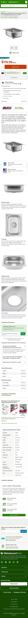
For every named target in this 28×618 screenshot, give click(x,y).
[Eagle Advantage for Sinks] (23, 410)
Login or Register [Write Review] (14, 515)
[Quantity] (3, 67)
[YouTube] (6, 562)
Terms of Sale (14, 599)
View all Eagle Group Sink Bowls (19, 108)
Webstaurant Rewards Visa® (12, 73)
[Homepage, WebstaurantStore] (14, 2)
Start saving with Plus (11, 540)
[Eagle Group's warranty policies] (14, 410)
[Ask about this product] (14, 334)
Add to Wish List (14, 77)
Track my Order (14, 588)
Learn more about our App (12, 547)
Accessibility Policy (14, 606)
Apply (25, 73)
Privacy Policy (17, 339)
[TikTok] (13, 562)
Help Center (14, 584)
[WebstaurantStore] (14, 553)
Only (2, 60)
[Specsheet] (5, 410)
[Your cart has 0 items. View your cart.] (25, 2)
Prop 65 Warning (6, 395)
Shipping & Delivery (19, 592)
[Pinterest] (17, 562)
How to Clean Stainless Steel (14, 423)
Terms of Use (10, 339)
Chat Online (6, 592)
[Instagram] (2, 562)
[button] (12, 48)
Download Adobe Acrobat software (8, 418)
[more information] (21, 83)
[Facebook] (10, 562)
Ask (23, 333)
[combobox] (14, 5)
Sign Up (24, 531)
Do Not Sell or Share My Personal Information (14, 609)
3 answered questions (13, 17)
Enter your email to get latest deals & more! (13, 528)
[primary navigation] (4, 2)
